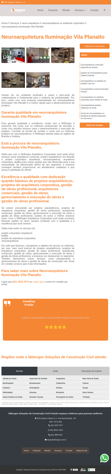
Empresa (53, 10)
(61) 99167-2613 (55, 430)
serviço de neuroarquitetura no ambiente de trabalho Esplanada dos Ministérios (93, 116)
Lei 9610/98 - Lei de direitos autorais (50, 404)
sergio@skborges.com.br (55, 440)
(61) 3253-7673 (21, 282)
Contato (94, 10)
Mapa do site (81, 450)
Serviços (79, 10)
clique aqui (38, 282)
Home (40, 10)
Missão (66, 10)
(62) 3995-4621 (55, 435)
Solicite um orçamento (95, 46)
